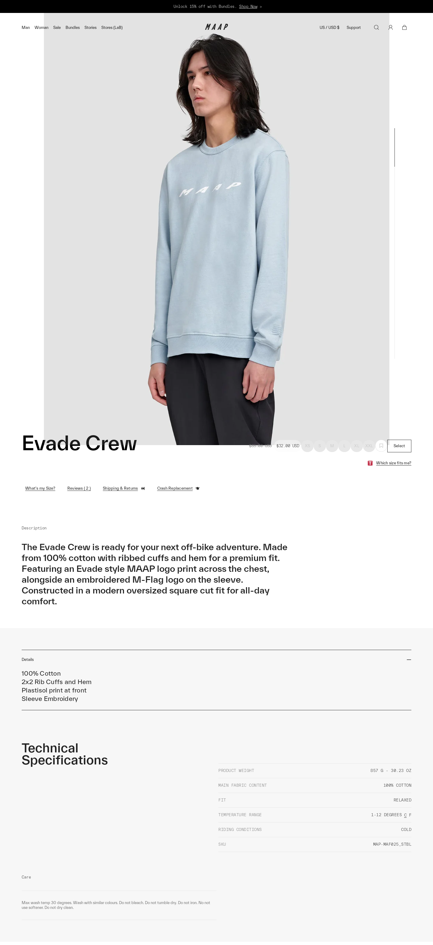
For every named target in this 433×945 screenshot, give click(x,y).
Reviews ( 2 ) (79, 459)
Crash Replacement (178, 459)
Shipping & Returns (124, 459)
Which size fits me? (393, 434)
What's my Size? (40, 459)
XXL (369, 417)
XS (307, 417)
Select (399, 417)
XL (356, 417)
